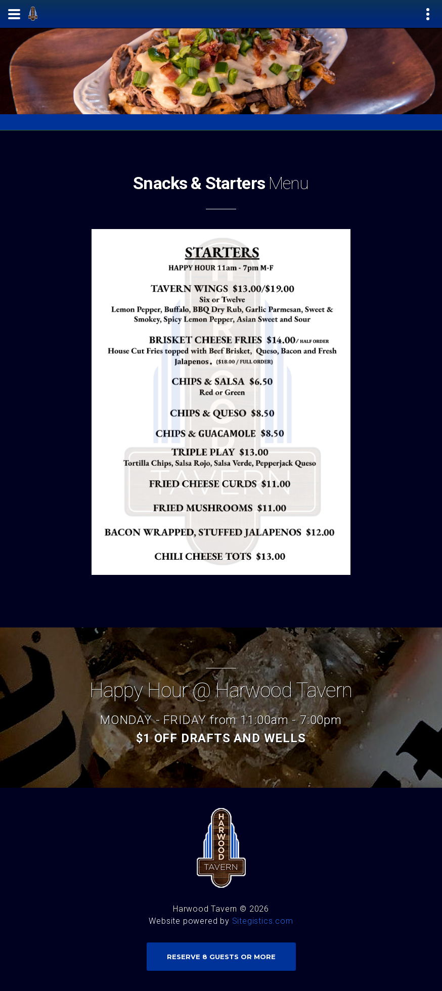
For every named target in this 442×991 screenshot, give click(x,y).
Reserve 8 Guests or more (221, 957)
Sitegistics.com (262, 921)
